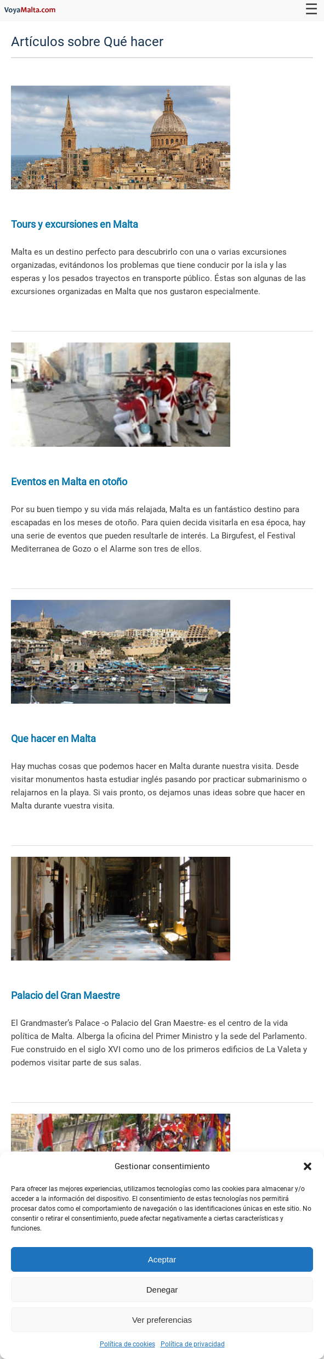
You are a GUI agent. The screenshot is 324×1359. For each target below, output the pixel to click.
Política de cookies (127, 1344)
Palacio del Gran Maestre (65, 995)
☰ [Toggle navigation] (311, 9)
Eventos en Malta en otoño (69, 481)
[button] (307, 1166)
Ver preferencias (162, 1319)
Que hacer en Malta (53, 738)
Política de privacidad (193, 1344)
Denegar (162, 1289)
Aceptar (162, 1259)
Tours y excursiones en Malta (74, 224)
